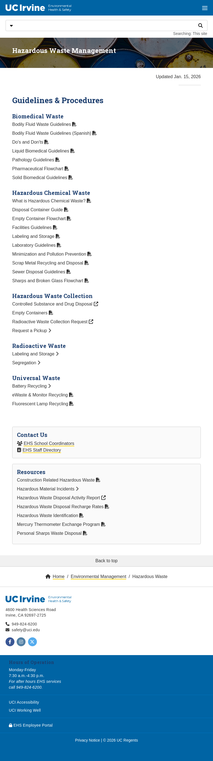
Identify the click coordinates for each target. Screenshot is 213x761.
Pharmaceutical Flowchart (40, 168)
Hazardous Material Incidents (47, 489)
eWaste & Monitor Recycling (42, 395)
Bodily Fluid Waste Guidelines (44, 124)
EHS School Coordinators (49, 443)
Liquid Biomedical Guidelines (43, 151)
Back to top (106, 560)
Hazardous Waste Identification (50, 515)
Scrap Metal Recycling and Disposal (50, 263)
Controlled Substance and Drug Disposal (55, 304)
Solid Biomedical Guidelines (42, 177)
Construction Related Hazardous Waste (58, 480)
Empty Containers (32, 312)
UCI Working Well (25, 710)
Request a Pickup (31, 330)
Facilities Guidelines (34, 227)
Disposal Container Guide (40, 209)
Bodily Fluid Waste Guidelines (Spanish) (54, 133)
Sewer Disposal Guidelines (41, 271)
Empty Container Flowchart (41, 218)
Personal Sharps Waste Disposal (52, 533)
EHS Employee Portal (31, 725)
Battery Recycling (31, 386)
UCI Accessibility (24, 702)
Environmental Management (98, 576)
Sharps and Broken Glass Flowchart (50, 280)
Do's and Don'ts (30, 142)
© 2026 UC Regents (120, 740)
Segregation (26, 362)
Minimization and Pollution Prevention (52, 254)
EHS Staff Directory (41, 450)
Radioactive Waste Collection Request (52, 321)
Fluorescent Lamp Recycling (43, 403)
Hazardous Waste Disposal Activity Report (61, 497)
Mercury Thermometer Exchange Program (61, 524)
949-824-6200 (24, 624)
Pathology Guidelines (36, 159)
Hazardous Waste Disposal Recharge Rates (63, 506)
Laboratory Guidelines (36, 245)
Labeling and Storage (36, 236)
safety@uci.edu (26, 630)
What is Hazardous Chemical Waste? (51, 200)
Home (59, 576)
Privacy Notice (87, 740)
